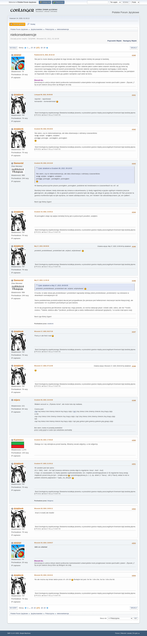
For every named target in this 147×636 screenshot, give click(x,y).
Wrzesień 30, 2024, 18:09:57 (43, 543)
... (30, 48)
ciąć (36, 411)
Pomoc (117, 633)
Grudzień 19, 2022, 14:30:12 (43, 212)
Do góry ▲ (136, 633)
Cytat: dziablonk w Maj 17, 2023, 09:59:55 (53, 285)
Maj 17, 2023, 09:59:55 (41, 246)
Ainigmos (50, 500)
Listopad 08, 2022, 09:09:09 (43, 94)
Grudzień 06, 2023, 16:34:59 (43, 400)
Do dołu (13, 48)
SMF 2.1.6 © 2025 (13, 633)
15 (32, 48)
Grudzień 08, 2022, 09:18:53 (43, 129)
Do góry (13, 608)
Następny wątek (130, 41)
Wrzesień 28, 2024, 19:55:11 (43, 508)
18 (42, 48)
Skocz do (103, 618)
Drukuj (134, 48)
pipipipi (17, 55)
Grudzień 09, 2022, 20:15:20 (43, 163)
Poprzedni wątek (114, 41)
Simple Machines (25, 633)
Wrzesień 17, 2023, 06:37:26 (43, 331)
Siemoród (18, 163)
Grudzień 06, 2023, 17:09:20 (43, 440)
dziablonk (18, 95)
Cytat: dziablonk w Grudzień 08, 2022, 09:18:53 (55, 168)
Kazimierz (19, 440)
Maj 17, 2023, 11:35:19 (41, 280)
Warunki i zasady (126, 633)
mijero (17, 400)
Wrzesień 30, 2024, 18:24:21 (43, 575)
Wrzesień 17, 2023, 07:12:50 (43, 366)
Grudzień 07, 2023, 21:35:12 (43, 463)
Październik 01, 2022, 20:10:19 (44, 55)
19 (44, 48)
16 (34, 48)
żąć (74, 411)
